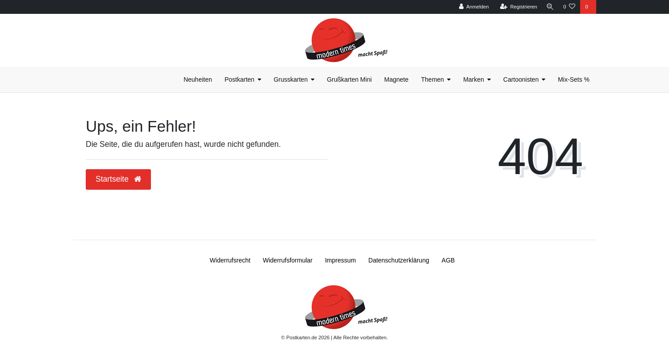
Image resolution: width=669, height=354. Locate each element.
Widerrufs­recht (230, 260)
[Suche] (549, 7)
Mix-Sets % (574, 79)
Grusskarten (291, 79)
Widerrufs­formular (288, 260)
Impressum (340, 260)
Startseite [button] (118, 179)
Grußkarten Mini (349, 79)
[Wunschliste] (569, 7)
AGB (448, 260)
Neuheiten (198, 79)
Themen (432, 79)
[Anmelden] (472, 7)
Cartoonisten (521, 79)
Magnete (396, 79)
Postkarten (240, 79)
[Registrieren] (516, 7)
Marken (473, 79)
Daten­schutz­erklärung (398, 260)
